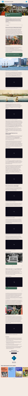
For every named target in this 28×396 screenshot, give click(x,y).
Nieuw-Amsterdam (14, 75)
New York (12, 107)
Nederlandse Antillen (17, 137)
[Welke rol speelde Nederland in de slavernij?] (18, 372)
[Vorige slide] (6, 265)
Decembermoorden (8, 316)
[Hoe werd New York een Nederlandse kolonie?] (11, 372)
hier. (14, 274)
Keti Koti (17, 161)
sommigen (19, 301)
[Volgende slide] (21, 265)
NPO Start (14, 217)
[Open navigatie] (26, 1)
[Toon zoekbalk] (24, 1)
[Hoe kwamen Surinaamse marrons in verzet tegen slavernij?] (4, 372)
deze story (9, 147)
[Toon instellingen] (23, 1)
